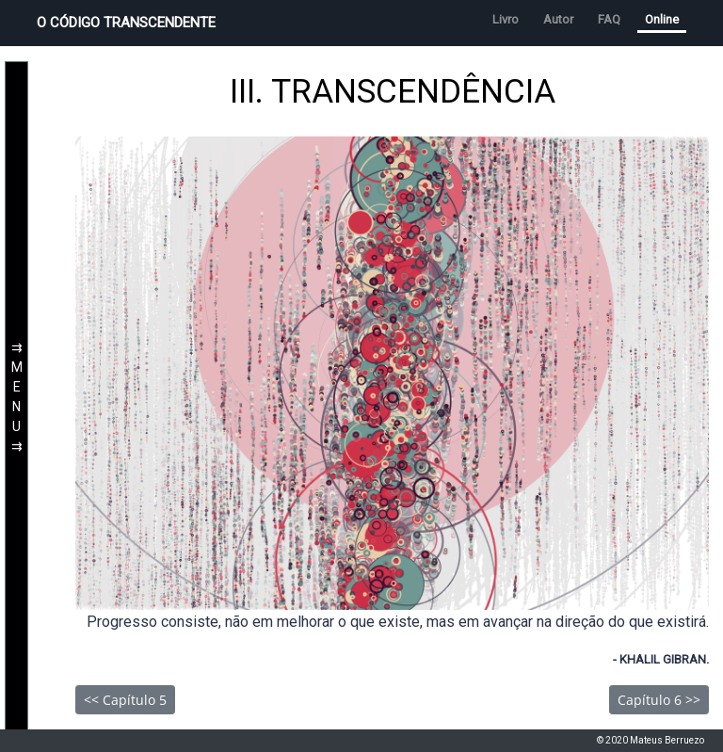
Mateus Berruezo (667, 740)
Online (662, 19)
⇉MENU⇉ (17, 399)
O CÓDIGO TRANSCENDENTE (126, 22)
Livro (505, 19)
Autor (558, 19)
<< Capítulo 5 (125, 700)
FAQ (609, 19)
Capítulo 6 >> (659, 700)
